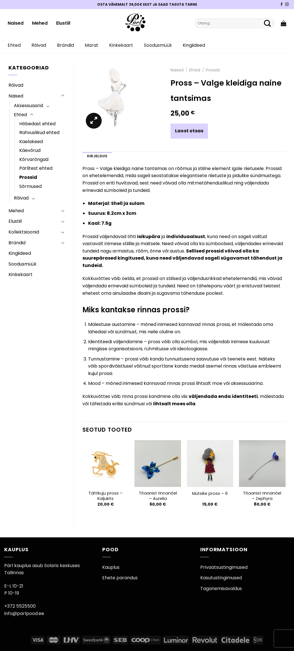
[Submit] (267, 23)
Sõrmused (30, 186)
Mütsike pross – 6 (210, 493)
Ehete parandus (120, 577)
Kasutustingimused (221, 577)
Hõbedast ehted (37, 123)
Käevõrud (30, 150)
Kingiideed (194, 45)
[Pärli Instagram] (287, 5)
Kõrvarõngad (33, 159)
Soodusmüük (158, 45)
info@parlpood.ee (24, 613)
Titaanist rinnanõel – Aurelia (158, 496)
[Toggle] (63, 95)
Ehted (14, 45)
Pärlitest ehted (35, 168)
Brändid (65, 45)
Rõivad (38, 45)
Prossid (28, 177)
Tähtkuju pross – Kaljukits (105, 496)
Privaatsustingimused (224, 567)
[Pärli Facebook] (281, 5)
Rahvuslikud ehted (39, 132)
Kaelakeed (31, 141)
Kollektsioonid (23, 232)
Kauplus (111, 567)
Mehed (40, 23)
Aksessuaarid (28, 105)
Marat (91, 45)
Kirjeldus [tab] (97, 156)
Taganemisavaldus (221, 588)
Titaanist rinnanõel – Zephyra (262, 496)
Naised (16, 23)
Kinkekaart (121, 45)
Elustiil (63, 23)
